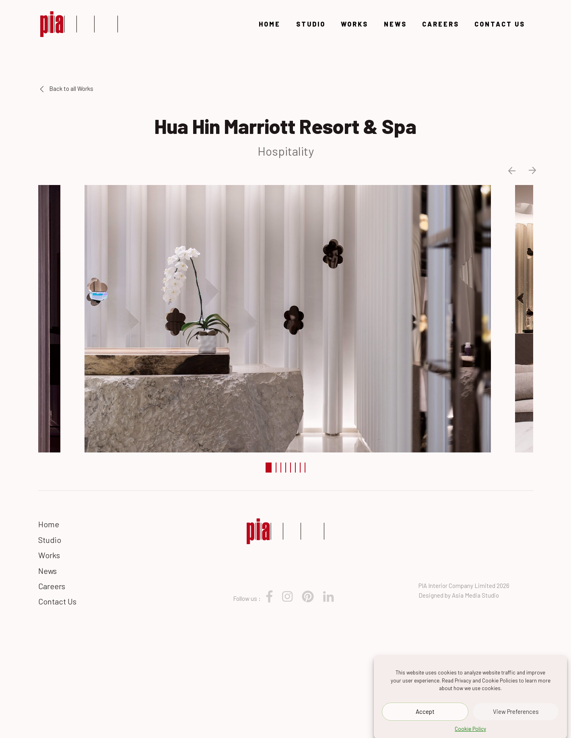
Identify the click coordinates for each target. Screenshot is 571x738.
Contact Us (499, 24)
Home (269, 24)
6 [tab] (295, 468)
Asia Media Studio (475, 595)
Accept (425, 714)
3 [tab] (280, 468)
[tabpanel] (285, 317)
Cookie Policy (470, 731)
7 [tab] (300, 468)
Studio (311, 24)
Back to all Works (66, 88)
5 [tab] (290, 468)
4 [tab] (285, 468)
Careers (440, 24)
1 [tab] (269, 468)
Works (354, 24)
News (395, 24)
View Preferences (516, 714)
